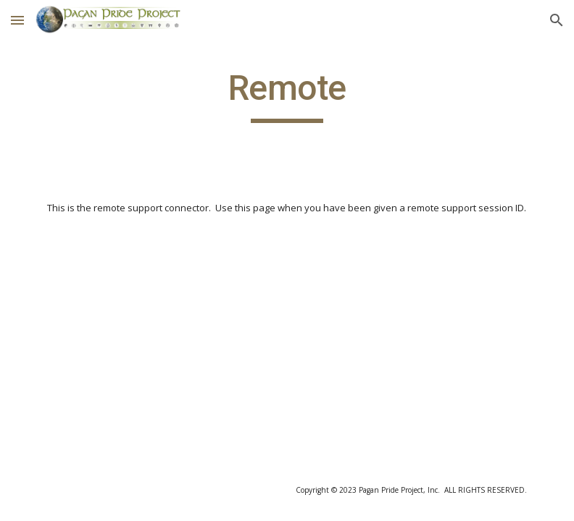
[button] (17, 20)
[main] (287, 95)
